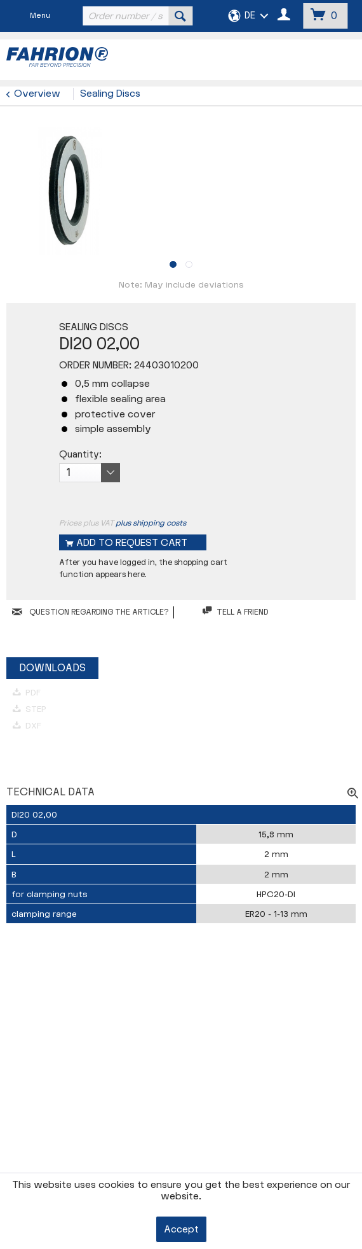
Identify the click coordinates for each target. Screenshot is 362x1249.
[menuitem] (136, 15)
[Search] (180, 15)
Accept (181, 1230)
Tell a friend (235, 611)
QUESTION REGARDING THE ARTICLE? (90, 612)
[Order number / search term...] (136, 15)
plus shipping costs (151, 523)
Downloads (52, 668)
